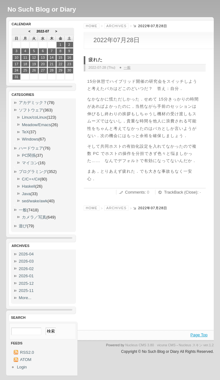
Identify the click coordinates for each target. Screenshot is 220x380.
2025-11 (26, 290)
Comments (135, 192)
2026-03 (26, 261)
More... (25, 297)
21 (51, 64)
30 (69, 70)
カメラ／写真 (34, 217)
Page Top (199, 335)
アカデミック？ (33, 102)
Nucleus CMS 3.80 (139, 345)
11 (25, 57)
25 (25, 70)
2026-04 (26, 254)
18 (25, 64)
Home (92, 26)
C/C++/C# (31, 179)
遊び (23, 226)
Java (26, 193)
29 (60, 70)
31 (16, 77)
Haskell (28, 186)
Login (22, 367)
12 (34, 57)
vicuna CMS (166, 345)
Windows (30, 139)
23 (69, 64)
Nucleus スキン (190, 345)
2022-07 (43, 31)
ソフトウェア (31, 110)
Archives (116, 26)
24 (16, 70)
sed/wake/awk (35, 201)
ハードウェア (31, 148)
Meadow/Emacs (36, 124)
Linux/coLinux (34, 117)
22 (60, 64)
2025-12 (26, 283)
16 (69, 57)
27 (43, 70)
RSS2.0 (27, 352)
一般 (127, 67)
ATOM (25, 359)
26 (34, 70)
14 (51, 57)
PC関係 (29, 155)
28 (51, 70)
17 (16, 64)
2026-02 (26, 268)
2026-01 (26, 276)
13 (43, 57)
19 (34, 64)
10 (16, 57)
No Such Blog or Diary (42, 9)
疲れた (95, 59)
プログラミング (33, 171)
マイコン (30, 162)
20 (43, 64)
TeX (25, 132)
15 (60, 57)
